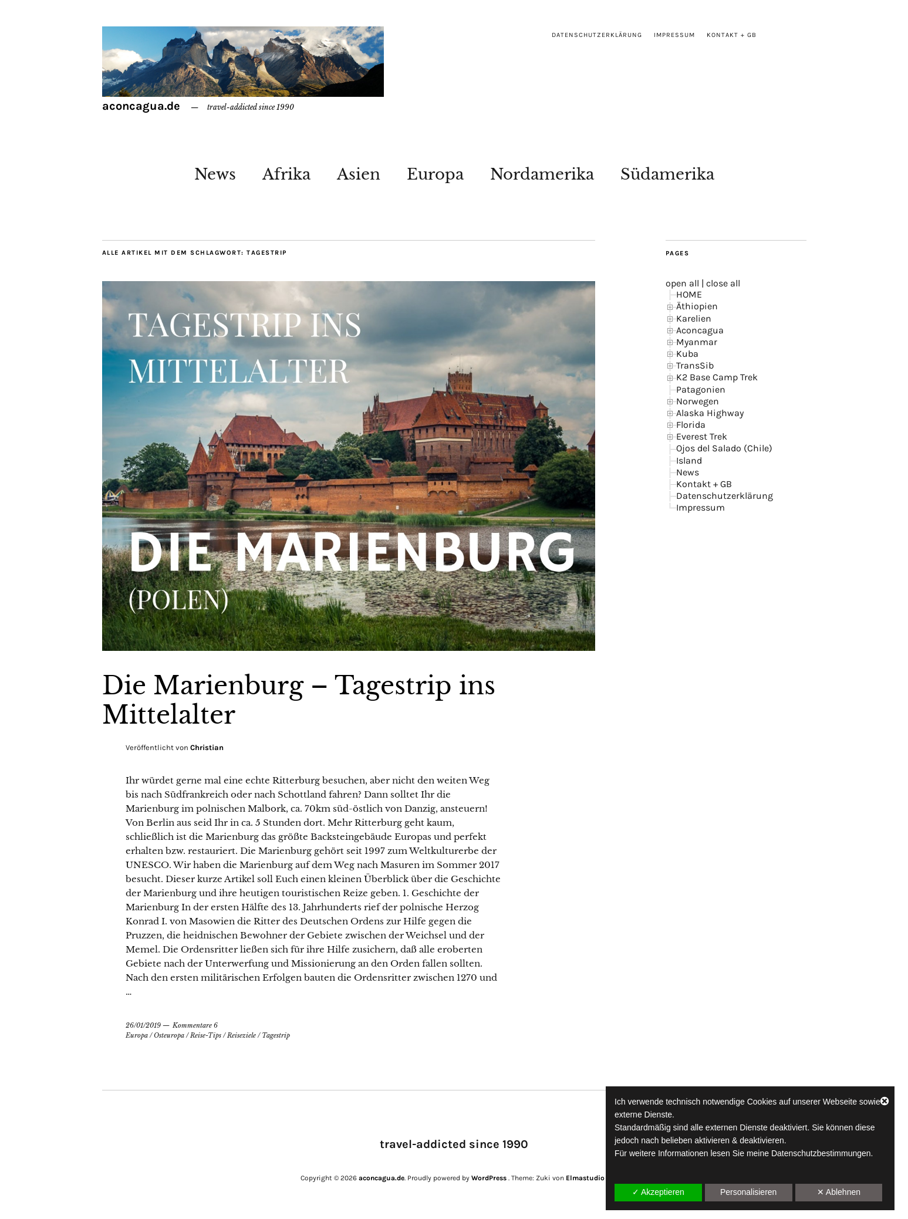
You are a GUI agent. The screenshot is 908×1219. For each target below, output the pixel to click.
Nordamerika (542, 174)
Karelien (693, 318)
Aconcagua (700, 330)
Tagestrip (276, 1035)
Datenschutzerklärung (597, 35)
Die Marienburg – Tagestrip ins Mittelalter (298, 700)
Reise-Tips (205, 1035)
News (215, 174)
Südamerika (667, 174)
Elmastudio (585, 1178)
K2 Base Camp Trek (717, 377)
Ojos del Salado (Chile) (724, 448)
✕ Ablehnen (838, 1192)
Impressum (674, 35)
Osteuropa (169, 1035)
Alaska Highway (710, 412)
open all (682, 283)
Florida (691, 424)
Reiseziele (241, 1035)
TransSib (695, 365)
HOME (689, 294)
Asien (358, 174)
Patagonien (700, 389)
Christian (207, 747)
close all (723, 283)
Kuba (687, 353)
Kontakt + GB (732, 35)
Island (689, 460)
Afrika (286, 174)
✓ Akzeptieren (658, 1192)
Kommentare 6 (195, 1025)
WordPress (489, 1178)
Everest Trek (701, 436)
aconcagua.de (141, 106)
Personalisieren (748, 1192)
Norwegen (697, 401)
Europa (435, 174)
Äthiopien (697, 306)
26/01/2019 (143, 1025)
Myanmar (696, 341)
